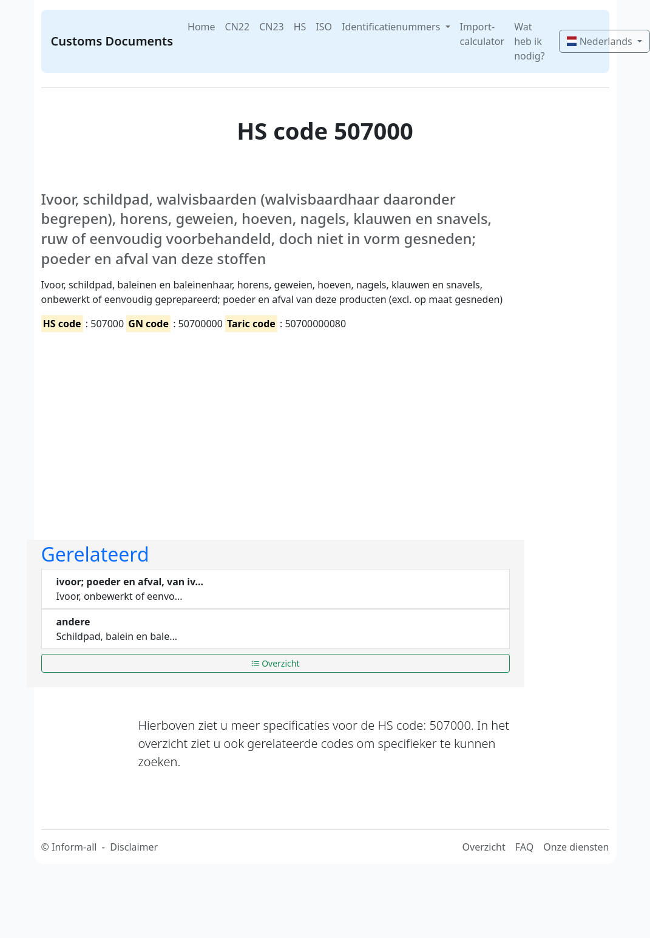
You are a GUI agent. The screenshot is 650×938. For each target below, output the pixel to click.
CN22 (237, 26)
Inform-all (74, 847)
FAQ (524, 847)
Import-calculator (482, 34)
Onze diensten (576, 847)
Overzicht (275, 663)
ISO (324, 26)
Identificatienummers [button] (392, 26)
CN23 (271, 26)
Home (201, 26)
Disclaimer (134, 847)
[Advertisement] (214, 426)
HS (300, 26)
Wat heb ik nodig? (529, 41)
